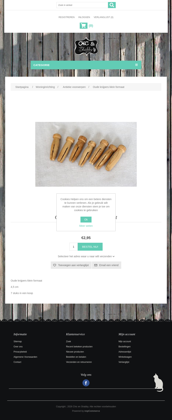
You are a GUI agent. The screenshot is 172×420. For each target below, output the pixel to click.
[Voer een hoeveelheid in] (73, 247)
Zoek (68, 341)
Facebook (86, 382)
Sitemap (18, 341)
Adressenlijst (124, 351)
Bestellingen (124, 346)
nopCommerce (92, 411)
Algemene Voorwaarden (25, 357)
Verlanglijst (123, 362)
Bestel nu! (90, 246)
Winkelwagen (125, 357)
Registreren (67, 17)
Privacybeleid (20, 351)
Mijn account (124, 341)
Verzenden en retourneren (79, 362)
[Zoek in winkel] (82, 5)
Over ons (18, 346)
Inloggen (84, 17)
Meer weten (86, 225)
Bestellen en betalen (76, 357)
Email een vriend (108, 265)
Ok (86, 219)
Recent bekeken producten (79, 346)
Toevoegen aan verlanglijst (73, 265)
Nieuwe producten (75, 351)
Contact (17, 362)
